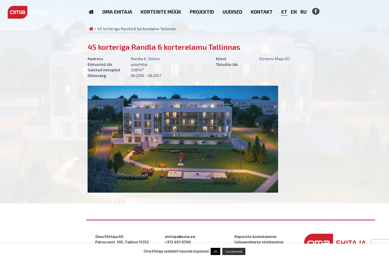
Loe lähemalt (233, 251)
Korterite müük (161, 12)
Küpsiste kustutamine (255, 236)
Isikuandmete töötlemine (259, 241)
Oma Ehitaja (117, 12)
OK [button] (215, 251)
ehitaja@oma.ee (180, 236)
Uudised (232, 12)
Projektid (202, 12)
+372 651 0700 (178, 241)
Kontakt (262, 12)
